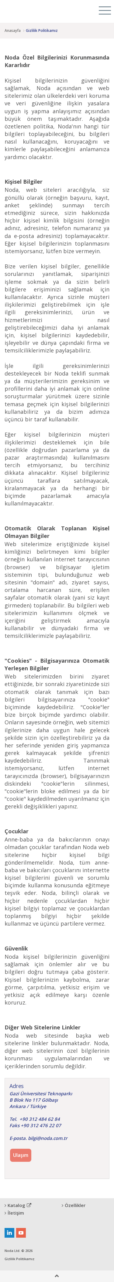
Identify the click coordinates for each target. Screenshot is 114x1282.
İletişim (14, 1213)
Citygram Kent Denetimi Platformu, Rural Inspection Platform (27, 10)
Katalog (18, 1205)
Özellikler (73, 1205)
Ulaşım (20, 1155)
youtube (21, 1233)
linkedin (9, 1233)
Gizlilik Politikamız (19, 1258)
